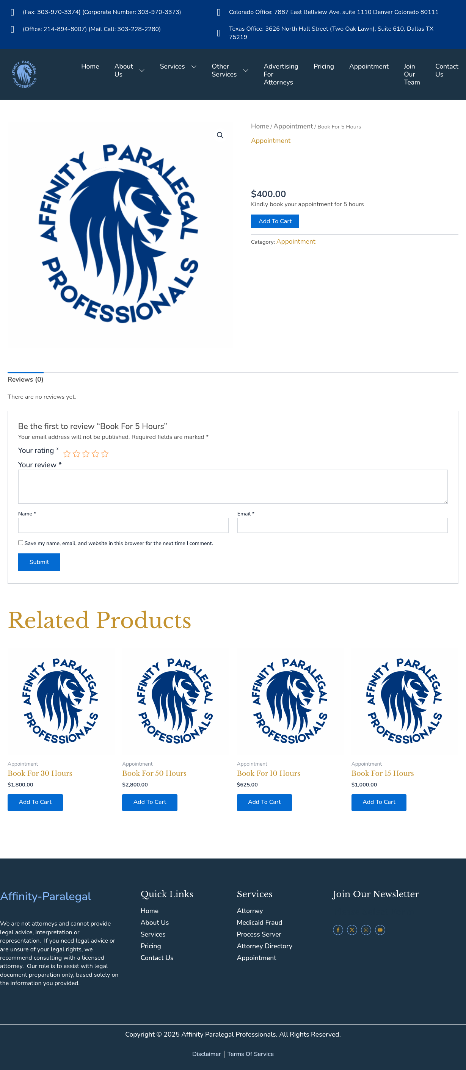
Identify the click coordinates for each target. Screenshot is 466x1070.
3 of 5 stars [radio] (86, 454)
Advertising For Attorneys (280, 74)
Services (176, 66)
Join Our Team (411, 74)
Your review (40, 465)
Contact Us (446, 70)
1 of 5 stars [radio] (67, 454)
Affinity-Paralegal (45, 896)
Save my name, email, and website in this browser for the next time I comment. (119, 543)
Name (27, 513)
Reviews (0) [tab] (26, 379)
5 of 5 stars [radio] (105, 454)
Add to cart (275, 221)
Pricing (323, 66)
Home (89, 66)
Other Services (229, 70)
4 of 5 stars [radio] (95, 454)
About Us (128, 70)
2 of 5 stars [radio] (76, 454)
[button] (220, 135)
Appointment (369, 66)
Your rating (38, 451)
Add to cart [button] (35, 803)
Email (245, 513)
